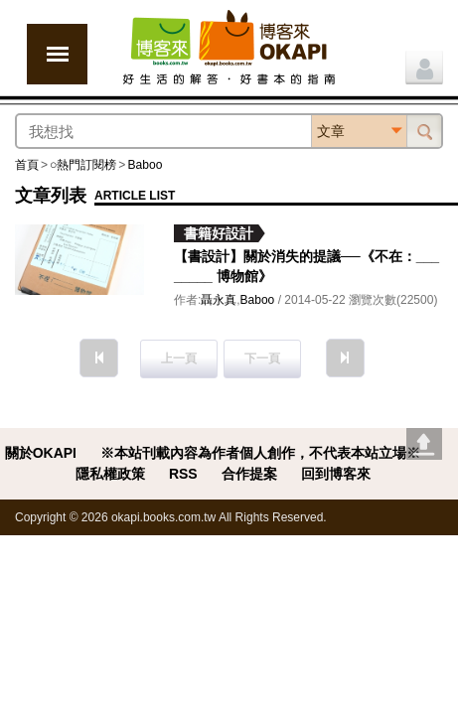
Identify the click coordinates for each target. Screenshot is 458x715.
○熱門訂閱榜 (83, 165)
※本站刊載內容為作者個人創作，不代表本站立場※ (260, 453)
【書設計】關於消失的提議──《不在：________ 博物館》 (306, 266)
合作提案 (249, 474)
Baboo (144, 165)
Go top (424, 444)
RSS (183, 474)
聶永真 (218, 300)
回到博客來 (336, 474)
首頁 (27, 165)
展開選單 (57, 54)
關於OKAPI (40, 453)
